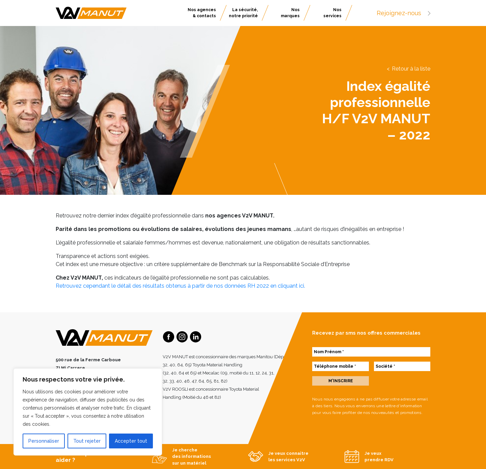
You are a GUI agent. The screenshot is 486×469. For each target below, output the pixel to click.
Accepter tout (131, 441)
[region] (88, 411)
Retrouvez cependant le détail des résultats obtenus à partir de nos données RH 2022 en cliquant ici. (180, 286)
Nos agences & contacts (202, 12)
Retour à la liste (411, 69)
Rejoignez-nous (403, 13)
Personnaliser (43, 441)
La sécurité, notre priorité (243, 12)
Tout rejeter (87, 441)
